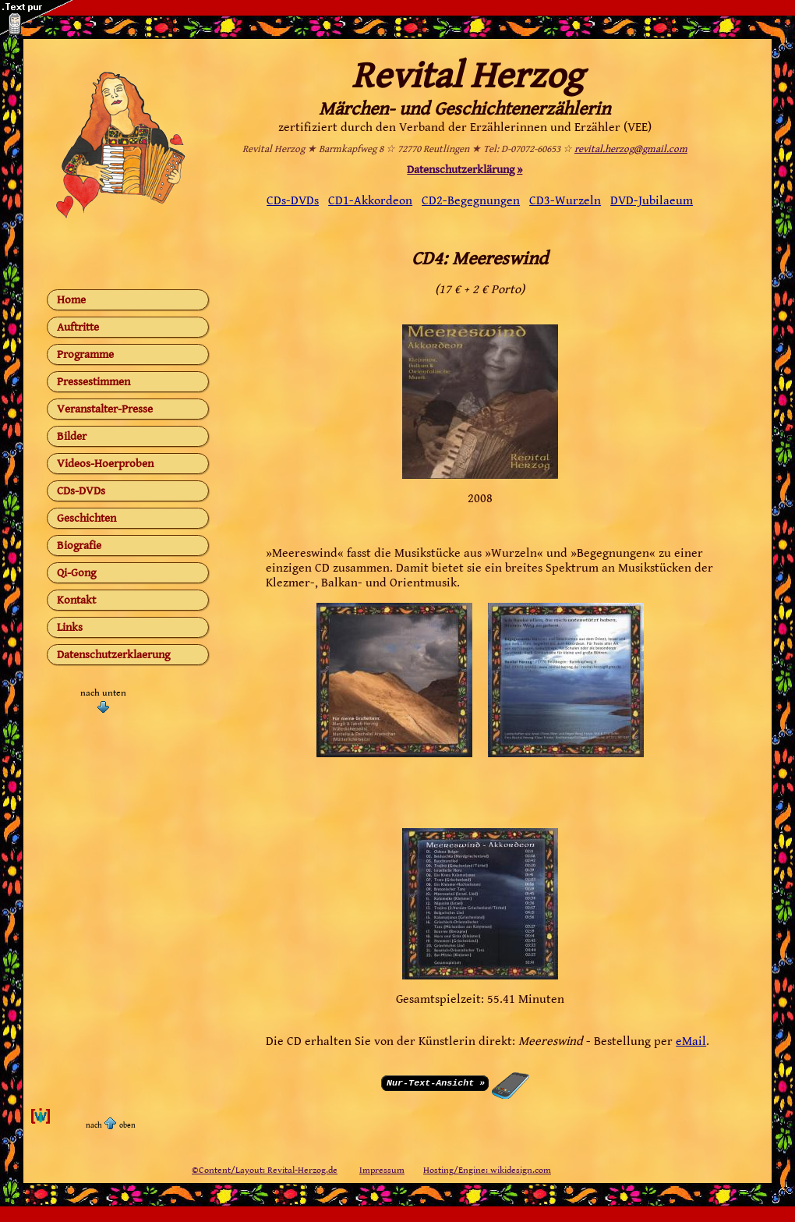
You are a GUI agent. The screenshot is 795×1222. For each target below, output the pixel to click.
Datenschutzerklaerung (113, 654)
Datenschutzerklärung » (464, 169)
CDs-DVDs (81, 491)
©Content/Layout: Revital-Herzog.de (264, 1170)
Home (71, 299)
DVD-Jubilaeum (651, 200)
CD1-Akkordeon (370, 200)
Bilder (72, 436)
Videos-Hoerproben (105, 463)
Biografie (79, 545)
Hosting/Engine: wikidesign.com (487, 1170)
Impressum (382, 1170)
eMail (691, 1041)
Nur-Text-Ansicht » (436, 1081)
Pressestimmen (93, 381)
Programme (85, 354)
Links (70, 627)
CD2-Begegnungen (471, 200)
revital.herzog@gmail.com (630, 149)
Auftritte (78, 327)
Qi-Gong (76, 572)
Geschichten (86, 518)
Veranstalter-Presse (105, 409)
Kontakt (76, 600)
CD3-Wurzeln (565, 200)
